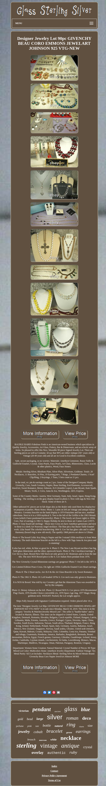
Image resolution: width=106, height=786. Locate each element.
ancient (58, 711)
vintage (48, 745)
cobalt (38, 732)
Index (54, 766)
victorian (24, 710)
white (53, 739)
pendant (41, 709)
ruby (73, 752)
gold (20, 719)
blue (85, 709)
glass (70, 708)
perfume (20, 726)
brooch (31, 739)
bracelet (54, 731)
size (90, 725)
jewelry (24, 731)
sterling (26, 745)
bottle (47, 725)
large (39, 719)
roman (72, 718)
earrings (83, 731)
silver (55, 717)
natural (59, 726)
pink (29, 726)
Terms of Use (54, 780)
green (69, 732)
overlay (37, 752)
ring (71, 724)
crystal (87, 747)
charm (81, 727)
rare (37, 726)
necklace (70, 738)
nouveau (43, 740)
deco (86, 718)
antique (70, 745)
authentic (56, 753)
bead (30, 719)
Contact (54, 771)
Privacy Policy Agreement (54, 775)
